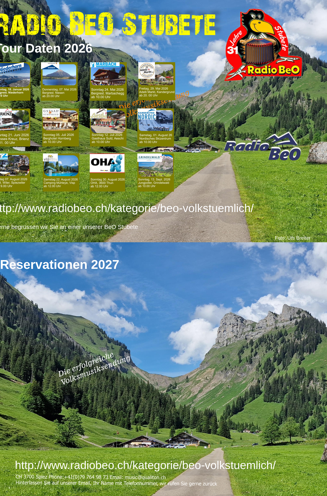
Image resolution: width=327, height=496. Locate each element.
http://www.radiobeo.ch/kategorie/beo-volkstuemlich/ (145, 465)
